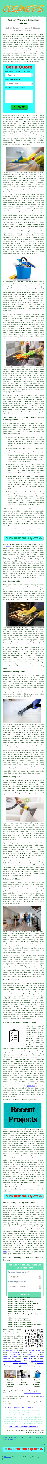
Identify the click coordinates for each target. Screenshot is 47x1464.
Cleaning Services (9, 1439)
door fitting (35, 1352)
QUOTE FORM (31, 1086)
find (9, 1206)
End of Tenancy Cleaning (31, 1437)
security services (20, 1363)
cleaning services (10, 1096)
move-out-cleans (35, 988)
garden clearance (10, 1357)
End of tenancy (9, 544)
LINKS (23, 16)
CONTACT (34, 16)
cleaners (24, 750)
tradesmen (7, 1342)
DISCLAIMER (41, 16)
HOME (19, 16)
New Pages (15, 1437)
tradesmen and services (33, 1367)
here (5, 1252)
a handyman (14, 1352)
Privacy (42, 1444)
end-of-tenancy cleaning (17, 425)
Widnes (8, 546)
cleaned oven (34, 647)
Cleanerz (7, 1457)
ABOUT (28, 16)
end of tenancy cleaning (13, 569)
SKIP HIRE (28, 1359)
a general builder (33, 1350)
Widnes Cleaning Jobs (32, 1393)
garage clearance (27, 1365)
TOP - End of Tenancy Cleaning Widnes (18, 1407)
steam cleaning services (21, 1354)
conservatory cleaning (12, 1361)
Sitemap (5, 1437)
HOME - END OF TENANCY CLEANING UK (23, 1427)
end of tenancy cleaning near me (21, 1143)
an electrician (9, 1350)
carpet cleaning (37, 1361)
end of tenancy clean (21, 666)
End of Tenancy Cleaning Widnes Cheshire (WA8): (23, 34)
